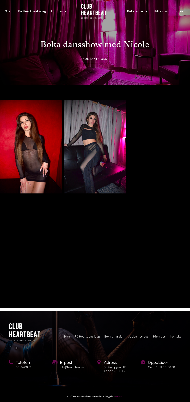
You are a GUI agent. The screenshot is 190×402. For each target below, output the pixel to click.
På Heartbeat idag (32, 11)
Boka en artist (138, 11)
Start (9, 11)
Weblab (119, 396)
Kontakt (179, 11)
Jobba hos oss (138, 336)
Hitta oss (161, 11)
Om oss (59, 11)
